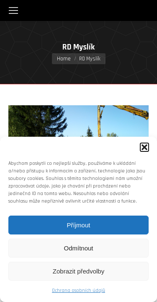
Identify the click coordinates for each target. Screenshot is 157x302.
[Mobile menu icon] (13, 10)
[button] (144, 147)
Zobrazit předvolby (78, 271)
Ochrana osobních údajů (78, 290)
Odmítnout (78, 248)
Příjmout (78, 225)
